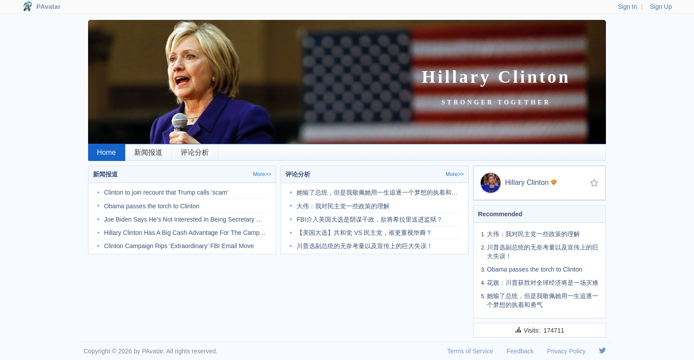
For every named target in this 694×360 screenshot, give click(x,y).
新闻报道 (148, 152)
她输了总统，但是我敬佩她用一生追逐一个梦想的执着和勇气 (378, 192)
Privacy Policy (566, 351)
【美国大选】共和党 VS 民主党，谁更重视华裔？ (364, 232)
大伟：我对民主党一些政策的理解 (343, 206)
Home (106, 152)
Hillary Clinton (528, 182)
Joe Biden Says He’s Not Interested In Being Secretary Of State (185, 219)
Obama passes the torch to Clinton (152, 206)
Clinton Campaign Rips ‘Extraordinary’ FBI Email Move (179, 245)
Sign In (627, 6)
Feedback (519, 351)
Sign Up (661, 6)
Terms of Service (470, 351)
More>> (262, 174)
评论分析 (195, 152)
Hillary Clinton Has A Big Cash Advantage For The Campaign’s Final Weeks (185, 232)
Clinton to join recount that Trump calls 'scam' (166, 192)
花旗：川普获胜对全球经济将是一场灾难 (542, 282)
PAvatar (41, 6)
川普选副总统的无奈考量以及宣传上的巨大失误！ (365, 245)
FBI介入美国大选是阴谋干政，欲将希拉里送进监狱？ (370, 219)
